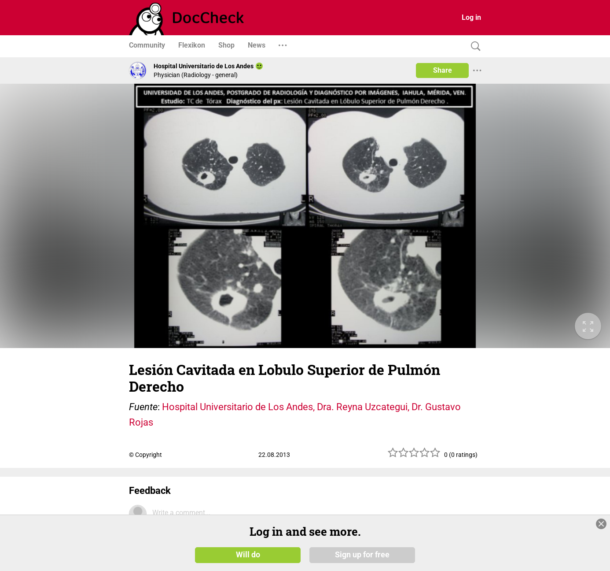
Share (442, 70)
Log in (471, 17)
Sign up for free (362, 554)
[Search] (473, 46)
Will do (248, 554)
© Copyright (145, 454)
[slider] (414, 456)
